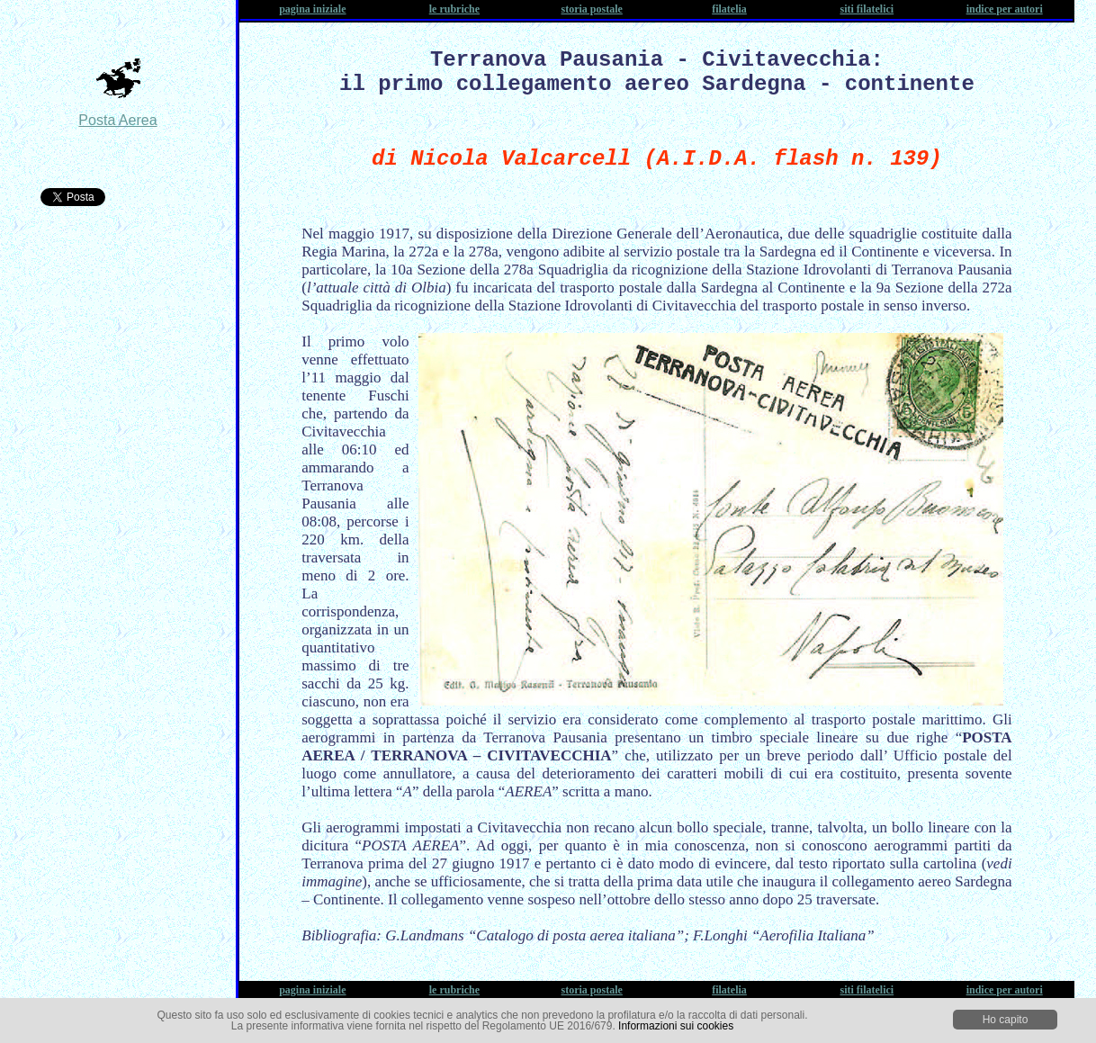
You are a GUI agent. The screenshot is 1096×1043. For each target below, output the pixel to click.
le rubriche (454, 9)
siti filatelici (867, 9)
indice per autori (1004, 9)
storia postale (592, 9)
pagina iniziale (312, 9)
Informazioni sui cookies (675, 1026)
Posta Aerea (117, 120)
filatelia (729, 9)
